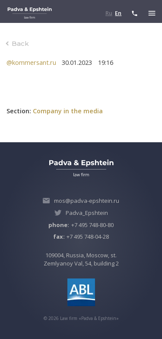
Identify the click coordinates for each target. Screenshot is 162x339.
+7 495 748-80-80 (80, 225)
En (118, 13)
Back (20, 43)
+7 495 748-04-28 (81, 236)
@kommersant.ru (31, 62)
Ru (108, 13)
